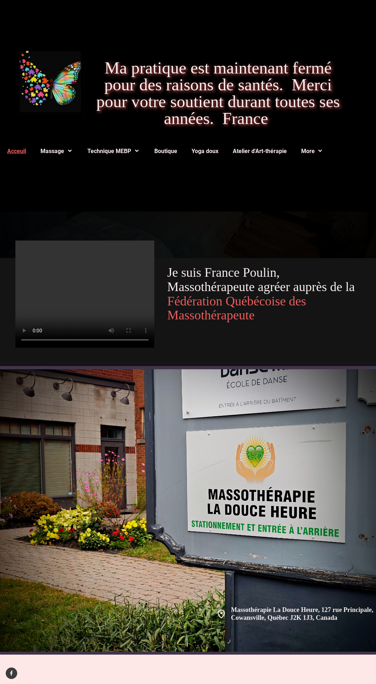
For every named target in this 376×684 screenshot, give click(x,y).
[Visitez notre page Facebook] (11, 673)
